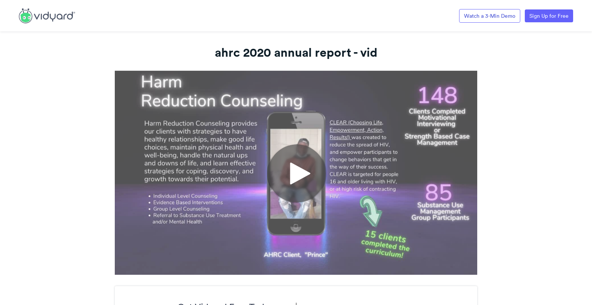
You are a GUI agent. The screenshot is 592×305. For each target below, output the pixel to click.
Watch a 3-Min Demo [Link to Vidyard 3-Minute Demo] (489, 15)
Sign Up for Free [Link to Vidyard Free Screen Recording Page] (549, 15)
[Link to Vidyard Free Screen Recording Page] (47, 15)
